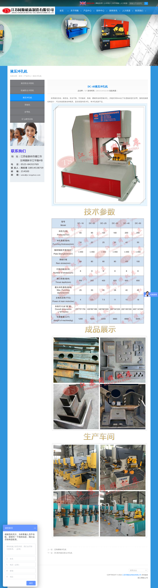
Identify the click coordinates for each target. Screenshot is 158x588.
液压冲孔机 (37, 76)
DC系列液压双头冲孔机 (63, 553)
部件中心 (100, 11)
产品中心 (87, 11)
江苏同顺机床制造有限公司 (131, 575)
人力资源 (124, 3)
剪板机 (27, 105)
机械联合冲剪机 (27, 90)
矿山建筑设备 (27, 119)
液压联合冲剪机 (27, 83)
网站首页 (99, 3)
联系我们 (139, 11)
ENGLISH (90, 3)
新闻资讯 (113, 11)
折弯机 (27, 112)
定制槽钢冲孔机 (60, 549)
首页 (62, 11)
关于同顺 (115, 3)
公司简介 (107, 3)
